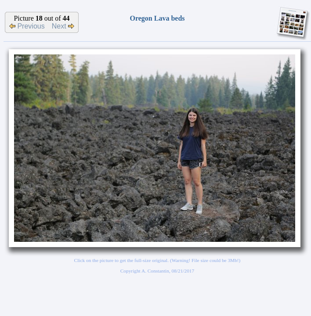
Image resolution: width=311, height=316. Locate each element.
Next (63, 26)
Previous (27, 26)
